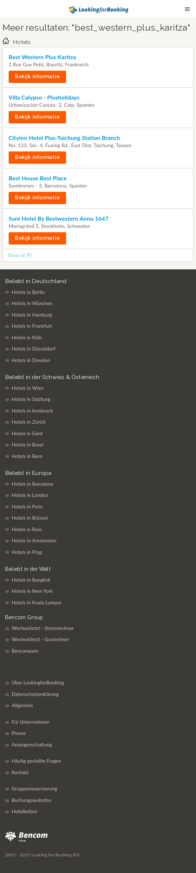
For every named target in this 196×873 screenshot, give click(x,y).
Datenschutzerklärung (35, 694)
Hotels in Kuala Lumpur (36, 602)
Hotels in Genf (27, 433)
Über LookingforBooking (38, 682)
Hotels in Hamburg (32, 315)
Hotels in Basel (27, 444)
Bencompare (25, 651)
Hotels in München (32, 303)
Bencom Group (24, 617)
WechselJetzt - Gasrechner (40, 639)
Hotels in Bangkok (31, 580)
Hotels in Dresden (31, 360)
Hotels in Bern (27, 456)
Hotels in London (30, 495)
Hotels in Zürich (28, 422)
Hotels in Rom (27, 529)
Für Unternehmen (30, 722)
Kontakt (20, 772)
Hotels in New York (32, 591)
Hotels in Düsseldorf (33, 349)
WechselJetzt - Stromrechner (43, 628)
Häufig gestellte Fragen (36, 761)
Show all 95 (20, 255)
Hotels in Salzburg (31, 399)
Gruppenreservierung (34, 789)
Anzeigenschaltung (32, 745)
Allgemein (22, 705)
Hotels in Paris (27, 507)
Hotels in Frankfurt (32, 326)
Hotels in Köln (27, 337)
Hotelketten (24, 811)
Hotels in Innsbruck (32, 411)
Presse (19, 733)
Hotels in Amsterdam (34, 540)
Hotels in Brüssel (30, 518)
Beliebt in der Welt (28, 569)
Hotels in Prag (27, 552)
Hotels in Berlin (28, 292)
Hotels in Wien (27, 388)
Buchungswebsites (31, 800)
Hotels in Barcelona (32, 484)
